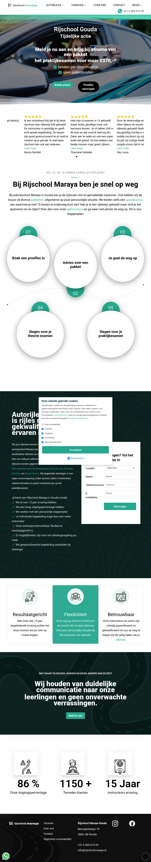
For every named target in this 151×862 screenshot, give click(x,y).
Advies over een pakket (75, 265)
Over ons (99, 5)
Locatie (90, 468)
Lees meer (44, 148)
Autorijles (55, 5)
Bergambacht (32, 473)
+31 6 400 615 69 (88, 844)
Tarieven (78, 5)
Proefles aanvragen (88, 86)
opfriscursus (75, 209)
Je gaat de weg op (122, 258)
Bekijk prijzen (63, 84)
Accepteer (75, 449)
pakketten (37, 200)
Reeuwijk (16, 468)
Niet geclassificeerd (53, 442)
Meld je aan (75, 715)
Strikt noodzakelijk (52, 424)
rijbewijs (121, 639)
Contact (119, 5)
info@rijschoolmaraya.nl (92, 850)
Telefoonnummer (94, 485)
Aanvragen (120, 506)
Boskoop (16, 473)
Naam (89, 476)
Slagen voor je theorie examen (40, 334)
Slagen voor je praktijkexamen (111, 334)
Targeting (48, 433)
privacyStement (60, 415)
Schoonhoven (56, 468)
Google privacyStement (78, 418)
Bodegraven (41, 468)
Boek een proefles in (28, 258)
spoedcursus (134, 200)
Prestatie (48, 429)
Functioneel (49, 438)
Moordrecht (28, 468)
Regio (137, 5)
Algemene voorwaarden (58, 839)
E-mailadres (91, 495)
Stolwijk (68, 468)
